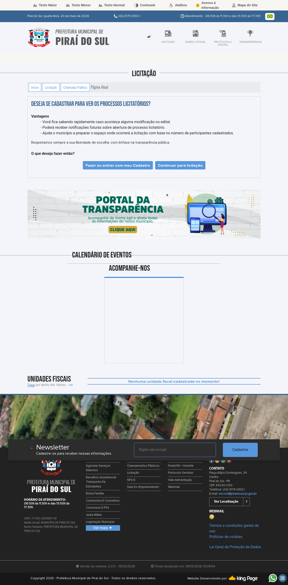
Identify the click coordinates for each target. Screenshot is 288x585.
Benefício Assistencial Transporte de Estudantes (101, 482)
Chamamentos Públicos (143, 465)
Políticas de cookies (225, 536)
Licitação (51, 87)
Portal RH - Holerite (181, 465)
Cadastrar (240, 449)
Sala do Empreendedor (143, 487)
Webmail (174, 487)
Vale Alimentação (180, 480)
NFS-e (131, 480)
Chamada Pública (75, 87)
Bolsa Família (95, 493)
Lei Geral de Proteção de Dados (235, 547)
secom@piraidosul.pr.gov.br (238, 493)
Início (35, 87)
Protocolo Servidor (180, 472)
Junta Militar (94, 515)
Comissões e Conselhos (103, 500)
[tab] (149, 37)
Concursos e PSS (97, 507)
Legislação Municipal (100, 522)
